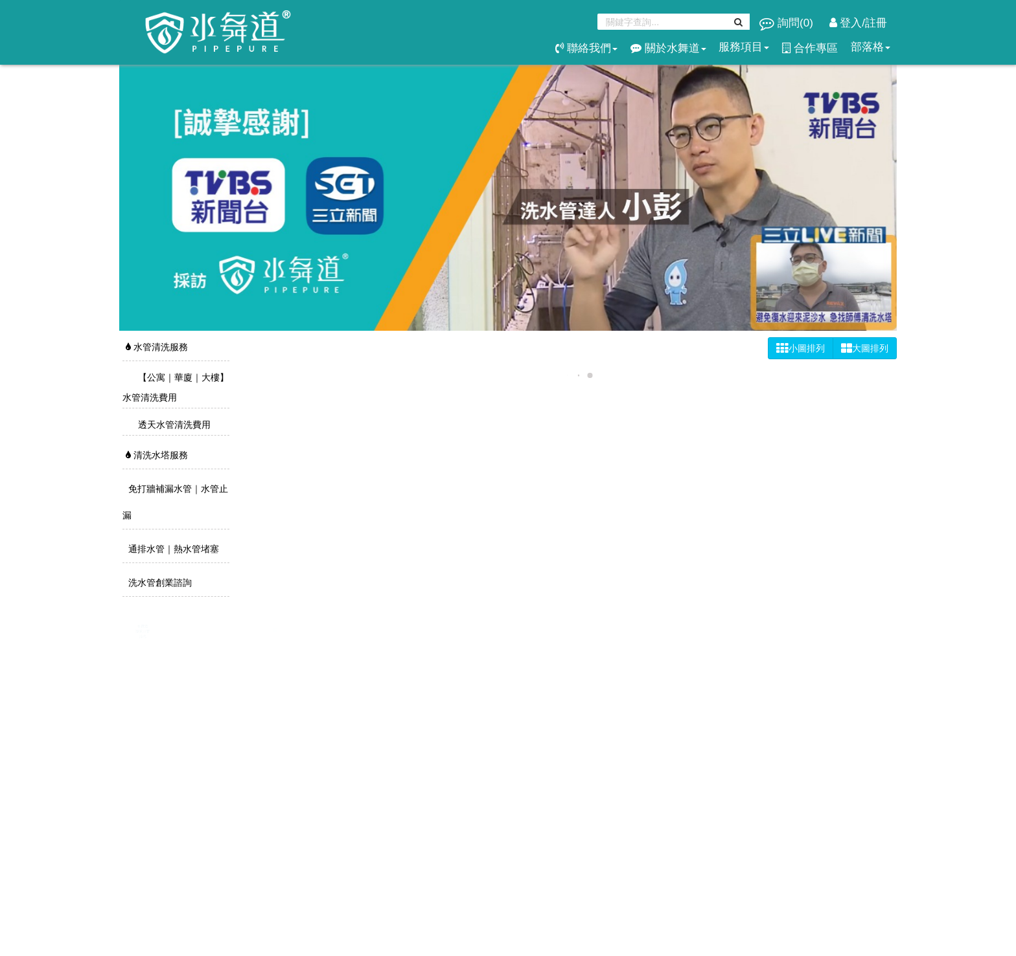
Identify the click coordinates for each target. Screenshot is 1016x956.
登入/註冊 (858, 23)
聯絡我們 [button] (586, 48)
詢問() (787, 23)
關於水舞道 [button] (668, 48)
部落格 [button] (870, 47)
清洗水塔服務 (157, 455)
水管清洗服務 (157, 347)
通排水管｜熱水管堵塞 (172, 549)
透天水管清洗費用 (173, 424)
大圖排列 (864, 348)
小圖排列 (800, 348)
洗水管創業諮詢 (159, 582)
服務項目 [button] (744, 47)
